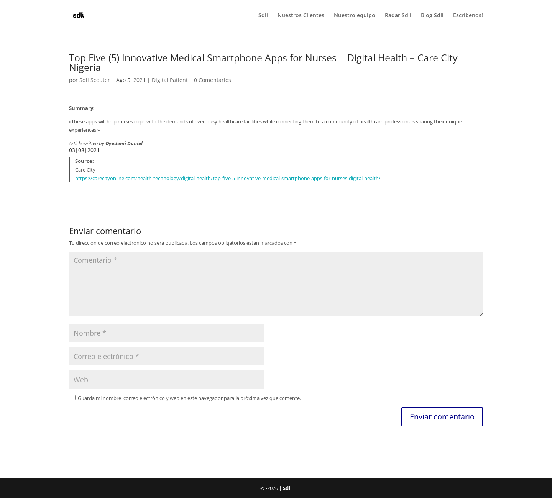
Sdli (263, 16)
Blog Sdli (432, 16)
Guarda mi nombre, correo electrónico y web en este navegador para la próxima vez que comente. (189, 398)
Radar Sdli (398, 16)
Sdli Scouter (94, 80)
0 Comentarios (212, 80)
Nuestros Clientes (301, 16)
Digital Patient (170, 80)
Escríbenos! (468, 16)
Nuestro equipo (354, 16)
